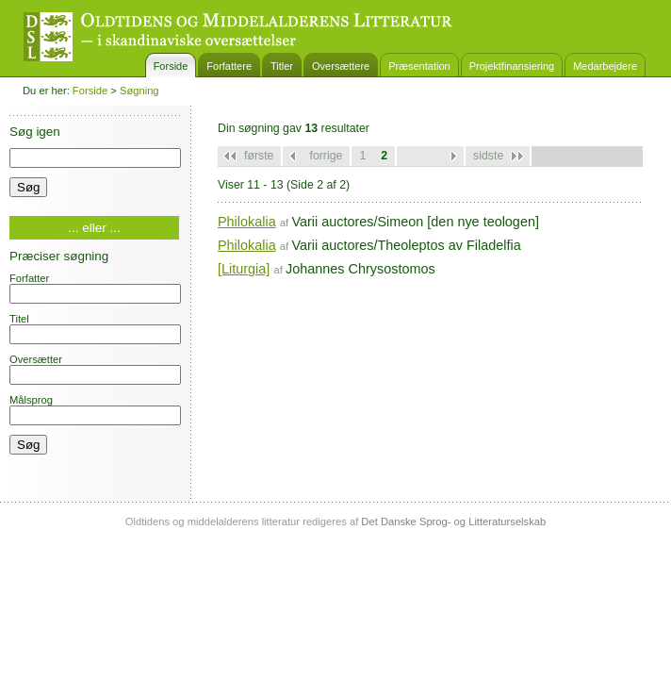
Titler (281, 66)
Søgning (139, 90)
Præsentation (419, 66)
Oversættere (340, 66)
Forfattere (229, 66)
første (258, 155)
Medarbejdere (605, 66)
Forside (171, 66)
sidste (488, 155)
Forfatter (95, 288)
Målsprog (95, 409)
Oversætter (95, 369)
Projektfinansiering (512, 66)
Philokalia (247, 221)
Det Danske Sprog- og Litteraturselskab (453, 521)
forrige (325, 155)
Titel (95, 328)
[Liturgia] (244, 268)
